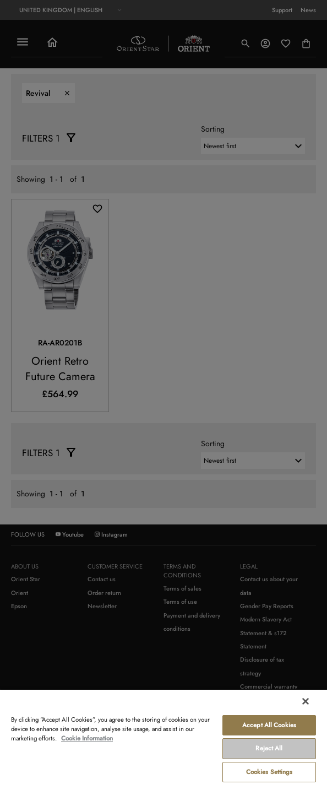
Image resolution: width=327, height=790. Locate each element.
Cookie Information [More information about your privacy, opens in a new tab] (87, 738)
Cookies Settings (269, 771)
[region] (163, 739)
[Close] (305, 701)
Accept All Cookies (269, 725)
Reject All (268, 748)
